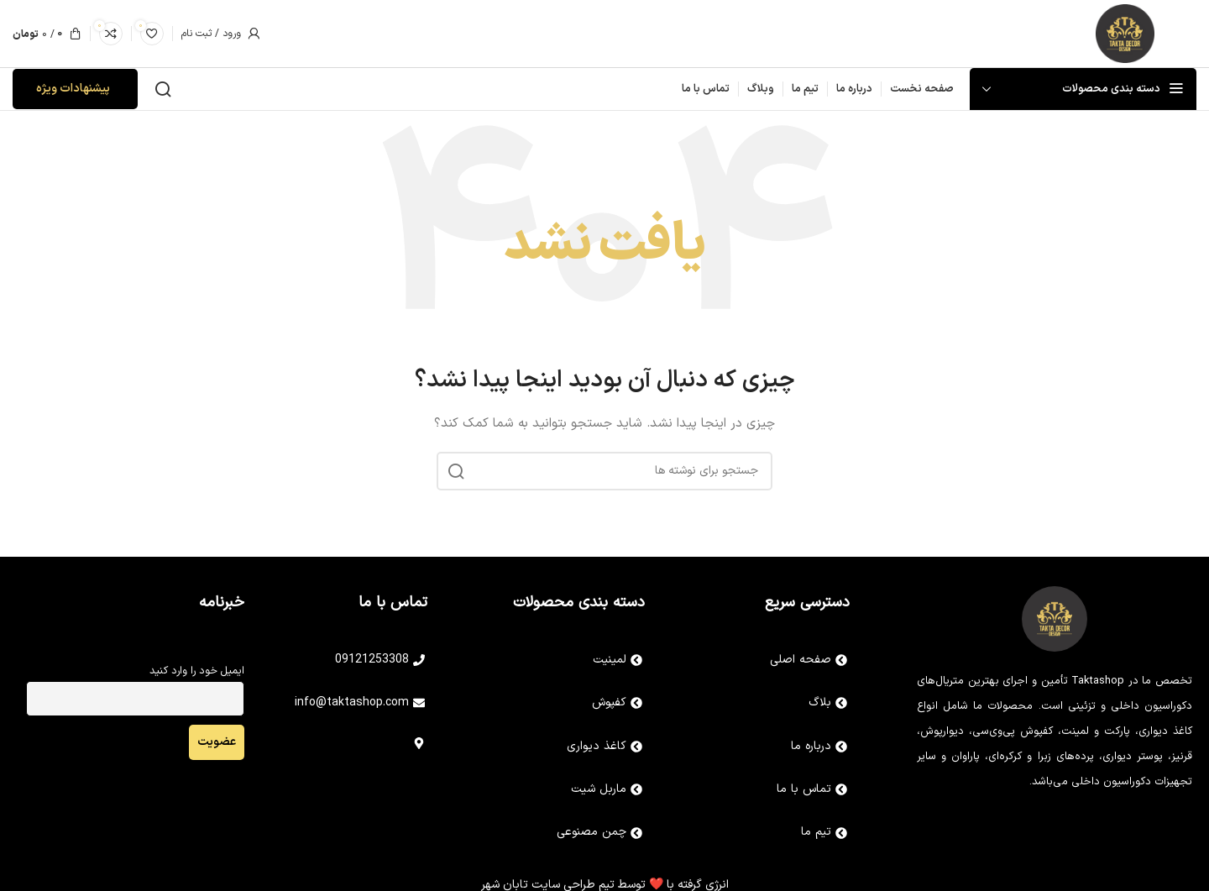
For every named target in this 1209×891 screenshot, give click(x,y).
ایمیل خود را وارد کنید (196, 671)
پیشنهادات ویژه (73, 88)
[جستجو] (163, 89)
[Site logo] (1125, 33)
